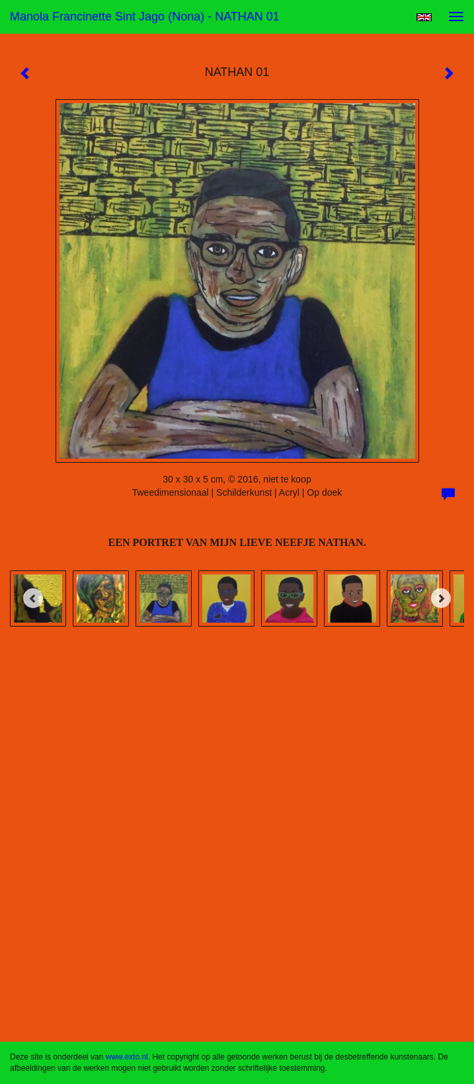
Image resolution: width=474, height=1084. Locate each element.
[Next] (441, 598)
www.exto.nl (127, 1057)
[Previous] (33, 598)
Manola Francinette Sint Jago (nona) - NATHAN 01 (145, 16)
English (424, 17)
